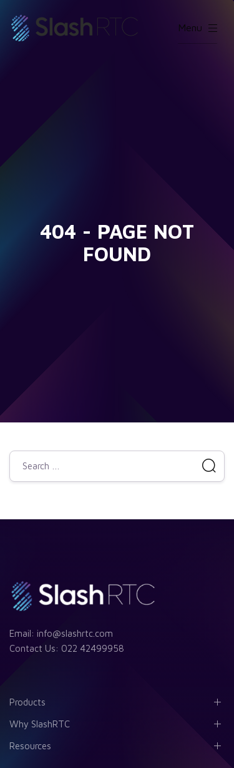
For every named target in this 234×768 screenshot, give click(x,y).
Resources (30, 746)
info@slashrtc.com (75, 633)
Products (27, 702)
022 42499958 (92, 648)
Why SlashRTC (39, 724)
